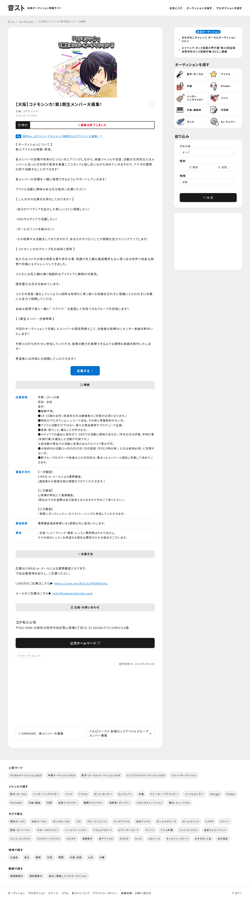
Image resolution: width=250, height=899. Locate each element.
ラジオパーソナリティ (48, 838)
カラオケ (71, 838)
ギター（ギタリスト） (48, 830)
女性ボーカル (38, 821)
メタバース (154, 838)
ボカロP (124, 838)
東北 (26, 857)
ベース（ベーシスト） (76, 830)
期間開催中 (16, 876)
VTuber (230, 794)
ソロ (78, 821)
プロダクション (36, 893)
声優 (141, 794)
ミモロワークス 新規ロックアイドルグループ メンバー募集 (120, 733)
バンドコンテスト (188, 830)
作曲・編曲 (34, 802)
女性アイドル (143, 821)
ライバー (224, 821)
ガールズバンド (190, 821)
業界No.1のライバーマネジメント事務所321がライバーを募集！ (62, 136)
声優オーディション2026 (61, 775)
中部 (49, 857)
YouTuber (16, 802)
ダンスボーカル (61, 821)
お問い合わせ (143, 893)
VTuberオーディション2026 (26, 775)
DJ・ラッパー (125, 794)
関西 (61, 857)
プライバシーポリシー (105, 893)
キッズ (138, 838)
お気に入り (176, 8)
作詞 (49, 802)
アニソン (149, 830)
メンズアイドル (121, 821)
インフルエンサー (194, 794)
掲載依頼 (126, 893)
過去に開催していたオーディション (68, 876)
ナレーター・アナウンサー (164, 794)
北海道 (14, 857)
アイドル (32, 115)
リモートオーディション (184, 775)
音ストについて (81, 893)
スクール (53, 893)
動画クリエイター (93, 802)
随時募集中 (35, 876)
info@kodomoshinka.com (73, 593)
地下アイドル (106, 838)
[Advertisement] (85, 696)
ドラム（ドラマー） (102, 830)
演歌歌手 (87, 838)
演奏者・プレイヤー (119, 802)
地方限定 (223, 838)
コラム (65, 893)
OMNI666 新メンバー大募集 (41, 733)
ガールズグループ (166, 821)
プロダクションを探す (229, 8)
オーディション (16, 893)
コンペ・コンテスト (20, 838)
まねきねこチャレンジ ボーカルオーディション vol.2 (209, 39)
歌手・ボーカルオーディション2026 (101, 775)
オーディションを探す (199, 8)
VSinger (215, 794)
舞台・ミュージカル (179, 802)
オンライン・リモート (177, 838)
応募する (85, 370)
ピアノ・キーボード (128, 830)
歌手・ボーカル (18, 794)
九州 (90, 857)
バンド (68, 794)
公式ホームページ (85, 643)
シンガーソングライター (46, 794)
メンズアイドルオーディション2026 (146, 775)
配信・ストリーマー (20, 830)
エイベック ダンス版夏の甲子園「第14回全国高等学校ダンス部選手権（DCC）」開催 (209, 50)
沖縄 (102, 857)
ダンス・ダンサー (103, 794)
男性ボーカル (17, 821)
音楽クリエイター (68, 802)
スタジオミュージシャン (150, 802)
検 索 (208, 198)
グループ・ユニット (31, 655)
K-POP (209, 821)
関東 (38, 857)
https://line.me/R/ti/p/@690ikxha (81, 583)
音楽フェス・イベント (215, 830)
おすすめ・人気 (203, 838)
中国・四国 (76, 857)
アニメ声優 (167, 830)
